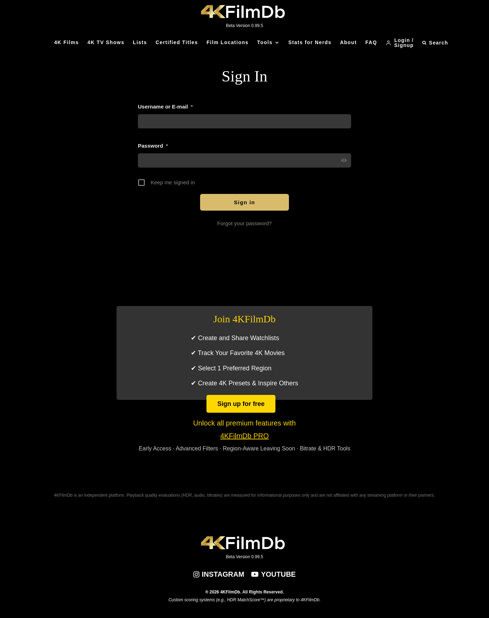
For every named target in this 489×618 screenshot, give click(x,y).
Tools (265, 42)
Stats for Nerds (309, 42)
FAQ (371, 42)
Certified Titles (177, 42)
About (348, 42)
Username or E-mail (165, 107)
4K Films (66, 42)
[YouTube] (273, 574)
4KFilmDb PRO (244, 436)
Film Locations (227, 42)
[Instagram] (219, 574)
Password (153, 146)
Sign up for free (240, 403)
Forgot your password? (244, 223)
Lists (140, 42)
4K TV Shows (105, 42)
